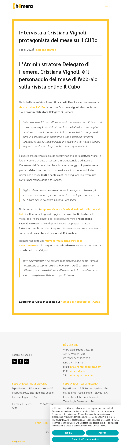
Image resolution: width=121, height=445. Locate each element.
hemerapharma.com (81, 375)
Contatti (21, 441)
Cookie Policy (99, 426)
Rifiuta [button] (68, 433)
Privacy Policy (41, 422)
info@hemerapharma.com (85, 366)
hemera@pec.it (78, 371)
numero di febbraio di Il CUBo (80, 301)
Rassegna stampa (45, 49)
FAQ (14, 441)
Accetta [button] (102, 433)
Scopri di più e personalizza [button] (85, 439)
